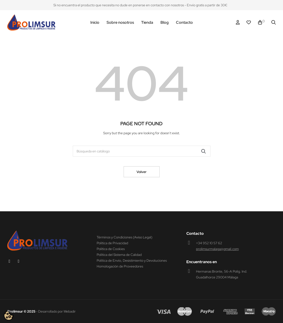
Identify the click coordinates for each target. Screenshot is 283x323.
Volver (141, 172)
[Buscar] (141, 151)
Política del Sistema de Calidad (119, 254)
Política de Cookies (111, 249)
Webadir (70, 311)
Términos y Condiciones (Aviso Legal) (124, 237)
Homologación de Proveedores (120, 266)
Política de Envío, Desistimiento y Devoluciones (132, 260)
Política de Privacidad (112, 243)
